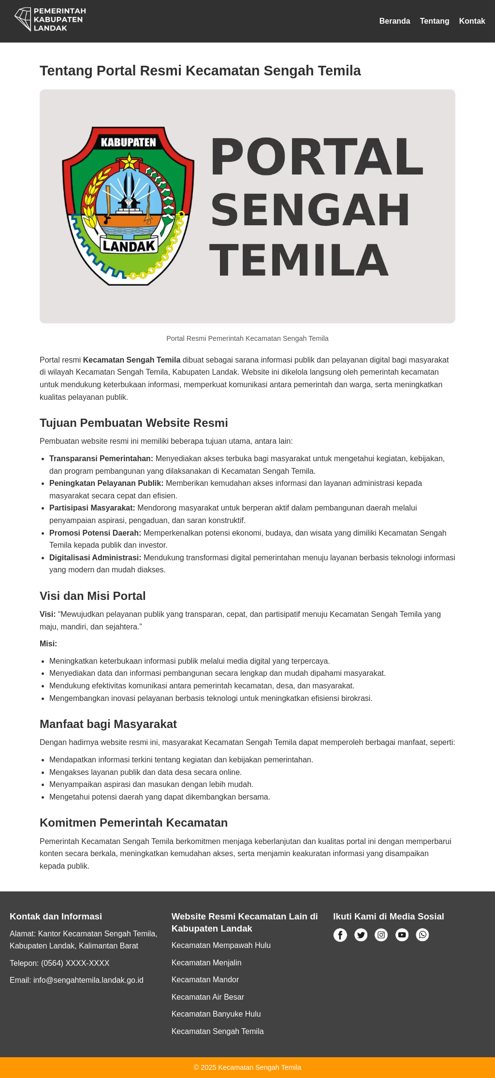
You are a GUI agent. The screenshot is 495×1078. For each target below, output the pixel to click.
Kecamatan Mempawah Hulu (221, 945)
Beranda (394, 21)
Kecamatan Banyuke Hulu (216, 1014)
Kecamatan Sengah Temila (218, 1031)
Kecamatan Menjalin (207, 963)
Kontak (472, 21)
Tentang (435, 21)
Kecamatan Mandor (205, 980)
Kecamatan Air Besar (208, 997)
